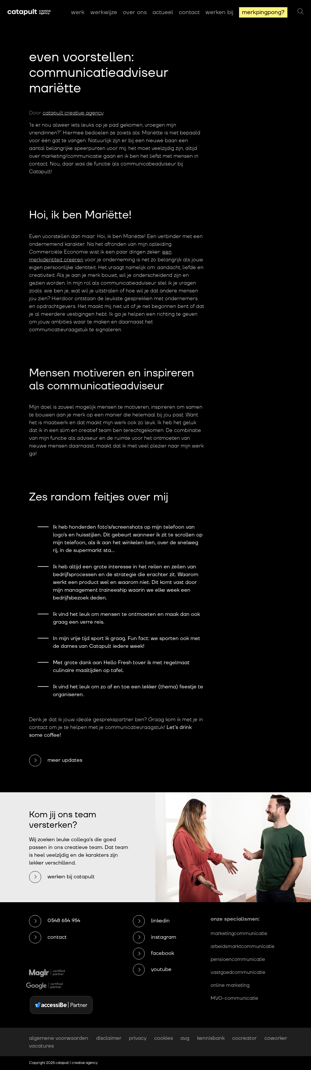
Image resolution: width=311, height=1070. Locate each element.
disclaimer (108, 1038)
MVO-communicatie (234, 998)
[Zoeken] (300, 11)
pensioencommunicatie (238, 959)
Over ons (135, 12)
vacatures (41, 1046)
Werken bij (219, 12)
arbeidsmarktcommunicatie (242, 946)
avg (184, 1038)
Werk (78, 12)
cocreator (244, 1038)
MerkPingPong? (263, 12)
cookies (163, 1038)
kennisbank (211, 1038)
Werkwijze (103, 12)
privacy (137, 1038)
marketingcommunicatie (239, 933)
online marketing (230, 985)
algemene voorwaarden (58, 1038)
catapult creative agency (73, 113)
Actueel (162, 12)
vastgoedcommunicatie (238, 972)
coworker (275, 1038)
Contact (189, 12)
